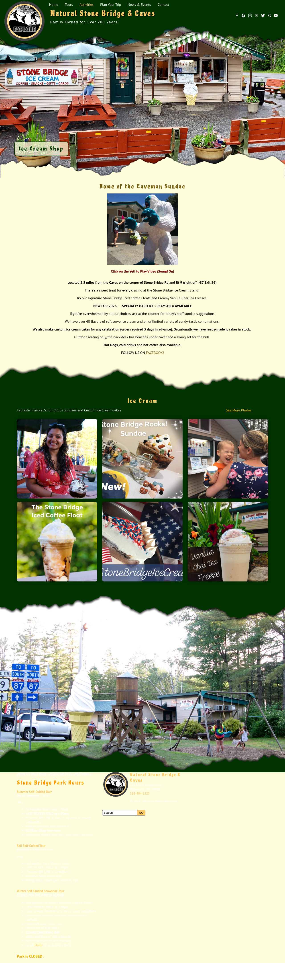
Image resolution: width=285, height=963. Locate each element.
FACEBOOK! (154, 352)
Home (53, 4)
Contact (163, 4)
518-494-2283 (140, 793)
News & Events (139, 4)
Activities (86, 4)
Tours (69, 4)
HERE (38, 945)
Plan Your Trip (110, 4)
